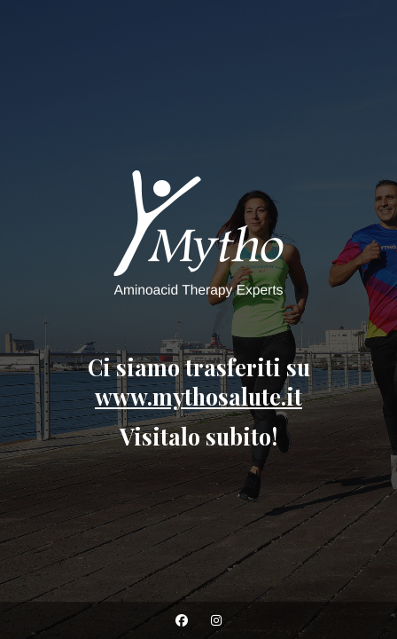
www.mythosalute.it (198, 396)
